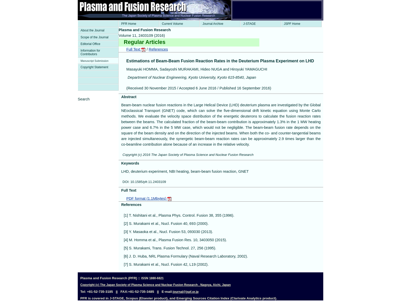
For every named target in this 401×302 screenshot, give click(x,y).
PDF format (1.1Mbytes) (149, 198)
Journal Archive (213, 24)
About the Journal (92, 30)
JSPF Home (292, 24)
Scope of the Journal (94, 37)
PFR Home (128, 24)
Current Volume (172, 24)
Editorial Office (90, 44)
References (158, 49)
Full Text (136, 49)
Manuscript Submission (94, 60)
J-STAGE (249, 24)
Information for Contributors (90, 52)
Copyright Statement (94, 67)
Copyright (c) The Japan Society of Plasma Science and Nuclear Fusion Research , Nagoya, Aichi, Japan (155, 285)
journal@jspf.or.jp (186, 292)
